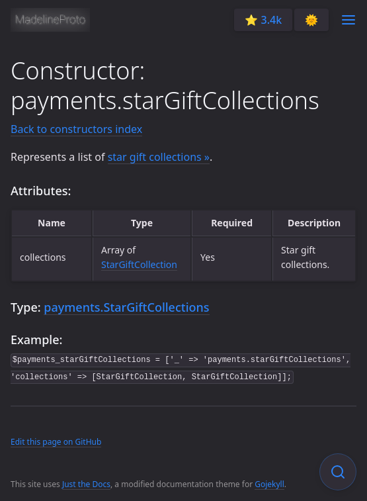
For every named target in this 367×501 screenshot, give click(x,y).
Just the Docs (86, 484)
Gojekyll (269, 484)
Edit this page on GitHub (56, 441)
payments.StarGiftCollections (126, 307)
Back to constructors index (76, 129)
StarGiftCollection (139, 264)
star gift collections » (159, 157)
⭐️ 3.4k (263, 20)
